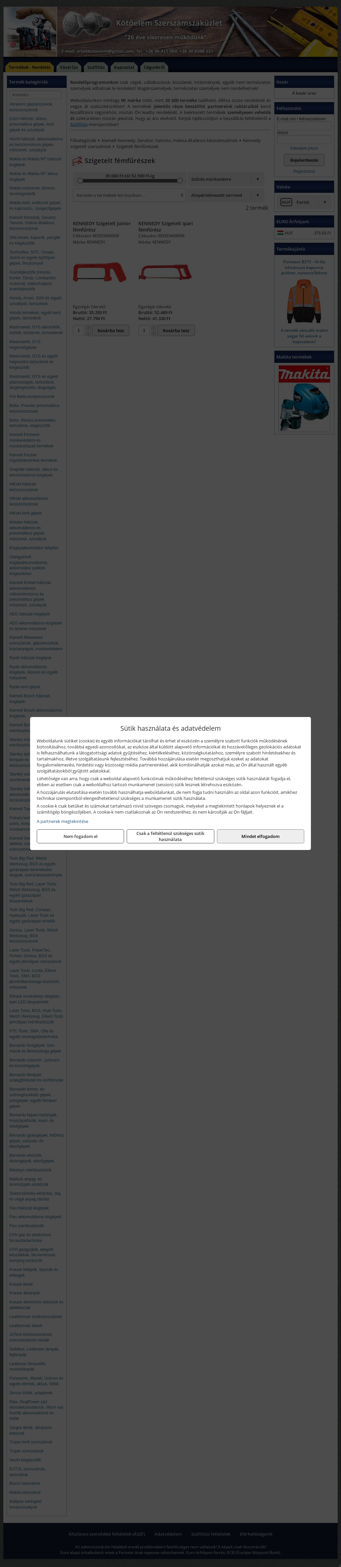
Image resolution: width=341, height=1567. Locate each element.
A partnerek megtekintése (62, 821)
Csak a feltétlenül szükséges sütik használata (170, 836)
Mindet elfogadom (260, 836)
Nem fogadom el (81, 836)
